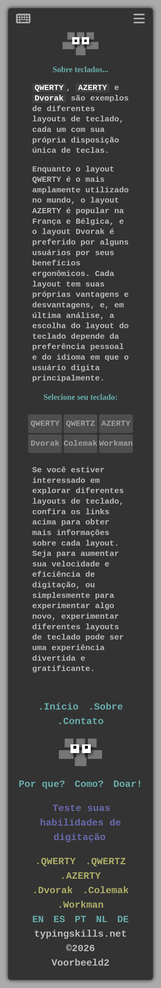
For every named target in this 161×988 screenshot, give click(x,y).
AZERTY (115, 423)
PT (80, 919)
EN (38, 919)
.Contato (80, 721)
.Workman (80, 905)
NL (102, 919)
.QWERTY (55, 861)
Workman (116, 443)
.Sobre (105, 707)
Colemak (81, 443)
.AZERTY (80, 876)
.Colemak (105, 890)
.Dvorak (52, 890)
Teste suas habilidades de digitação (80, 823)
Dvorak (45, 443)
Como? (89, 784)
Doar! (127, 784)
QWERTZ (80, 423)
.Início (58, 707)
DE (123, 919)
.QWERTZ (105, 861)
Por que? (42, 784)
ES (59, 919)
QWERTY (45, 423)
